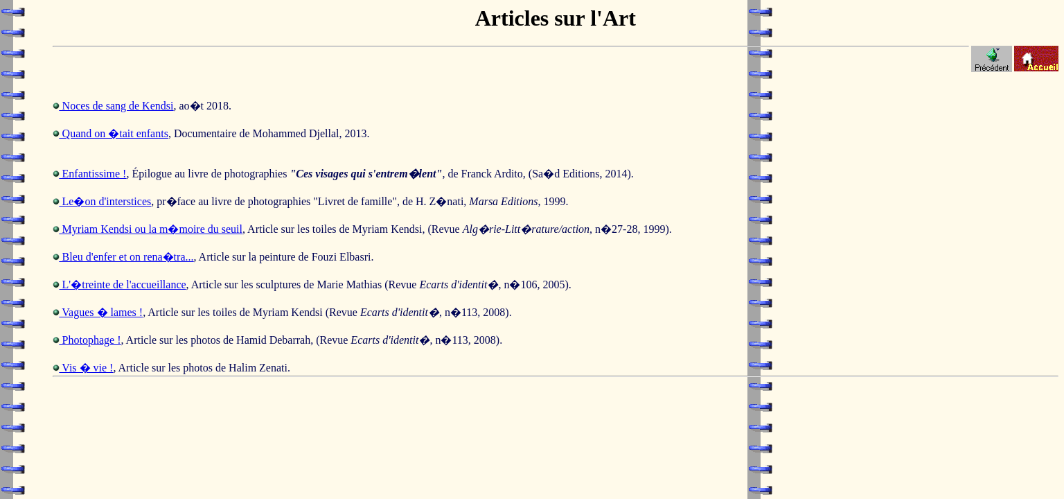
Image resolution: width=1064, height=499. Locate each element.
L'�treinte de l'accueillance (123, 284)
